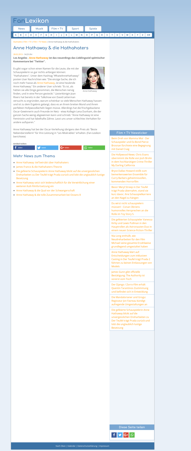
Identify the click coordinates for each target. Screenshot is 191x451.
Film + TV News (40, 41)
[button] (24, 147)
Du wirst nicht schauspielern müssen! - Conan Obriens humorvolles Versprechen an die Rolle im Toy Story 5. (129, 209)
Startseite (17, 41)
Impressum (104, 446)
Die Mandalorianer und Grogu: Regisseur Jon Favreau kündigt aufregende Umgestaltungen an (129, 301)
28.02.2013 (18, 54)
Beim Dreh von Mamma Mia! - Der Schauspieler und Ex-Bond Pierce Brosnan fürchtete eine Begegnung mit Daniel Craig (131, 144)
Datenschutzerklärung (87, 446)
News (21, 28)
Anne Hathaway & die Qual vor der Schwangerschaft (45, 190)
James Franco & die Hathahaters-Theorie (39, 166)
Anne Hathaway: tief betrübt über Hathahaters (42, 162)
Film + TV (57, 28)
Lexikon (31, 21)
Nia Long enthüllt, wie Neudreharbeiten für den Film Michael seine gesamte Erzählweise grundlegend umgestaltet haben (131, 241)
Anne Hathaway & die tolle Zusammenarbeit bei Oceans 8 (48, 194)
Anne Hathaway (38, 57)
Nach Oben (61, 446)
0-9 (148, 35)
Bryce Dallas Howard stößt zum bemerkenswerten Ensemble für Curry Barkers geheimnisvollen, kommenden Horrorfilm (129, 176)
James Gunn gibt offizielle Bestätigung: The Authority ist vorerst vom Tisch (128, 275)
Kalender (72, 446)
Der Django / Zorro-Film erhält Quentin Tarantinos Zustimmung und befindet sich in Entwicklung (129, 288)
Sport (75, 28)
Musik (39, 28)
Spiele (93, 28)
